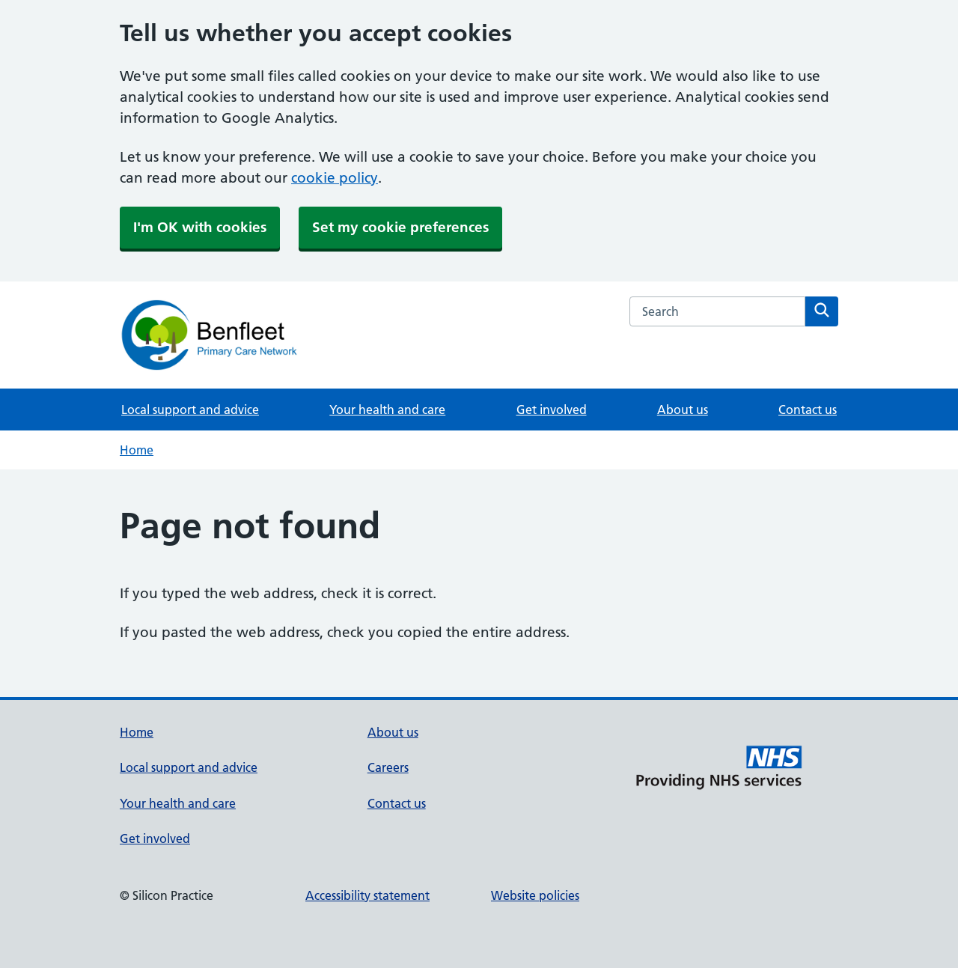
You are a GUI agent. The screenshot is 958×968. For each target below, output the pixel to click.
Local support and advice (190, 409)
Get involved (551, 409)
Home (136, 449)
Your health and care (387, 409)
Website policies (535, 895)
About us (682, 409)
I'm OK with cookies (199, 227)
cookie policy (334, 177)
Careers (388, 767)
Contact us (807, 409)
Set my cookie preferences (400, 227)
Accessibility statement (367, 895)
